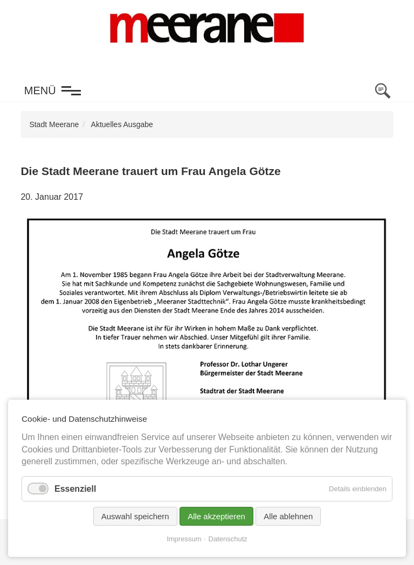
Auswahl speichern (135, 516)
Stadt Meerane (54, 124)
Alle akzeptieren (216, 516)
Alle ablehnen (288, 516)
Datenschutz (228, 539)
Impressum (184, 539)
